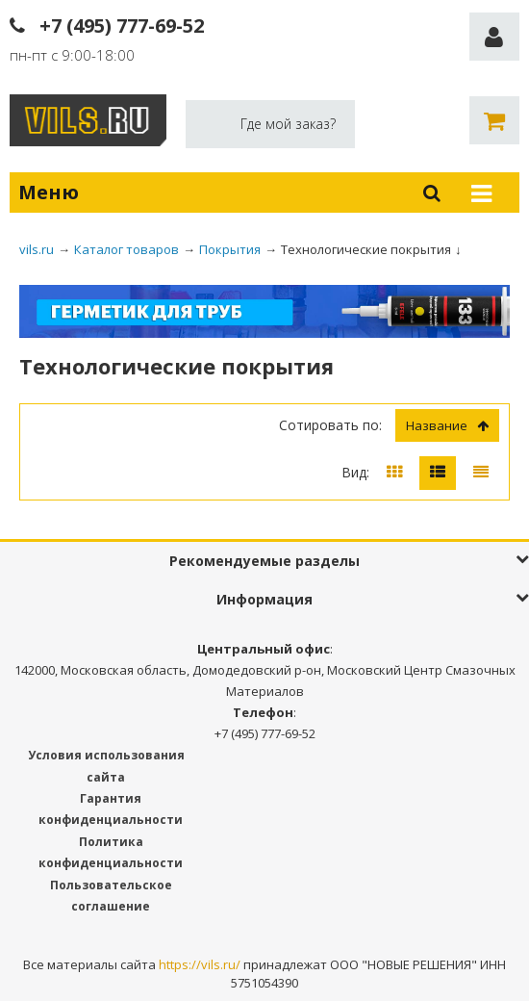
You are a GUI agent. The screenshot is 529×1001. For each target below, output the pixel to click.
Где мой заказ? (288, 124)
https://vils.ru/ (199, 964)
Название (447, 425)
